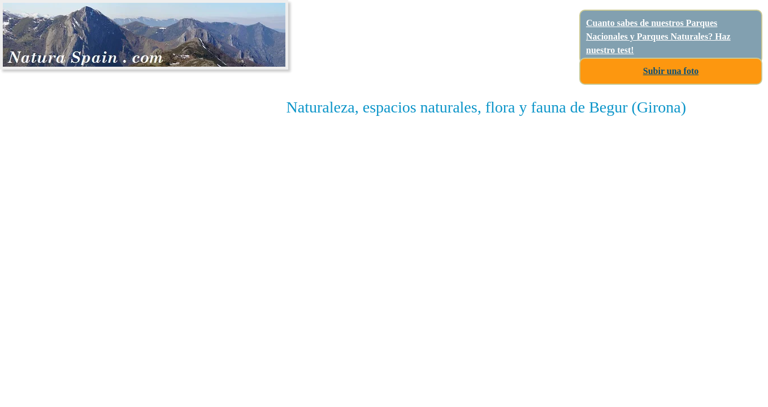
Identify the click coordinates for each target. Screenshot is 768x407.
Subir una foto (670, 71)
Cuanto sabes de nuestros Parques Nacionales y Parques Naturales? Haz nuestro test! (658, 36)
